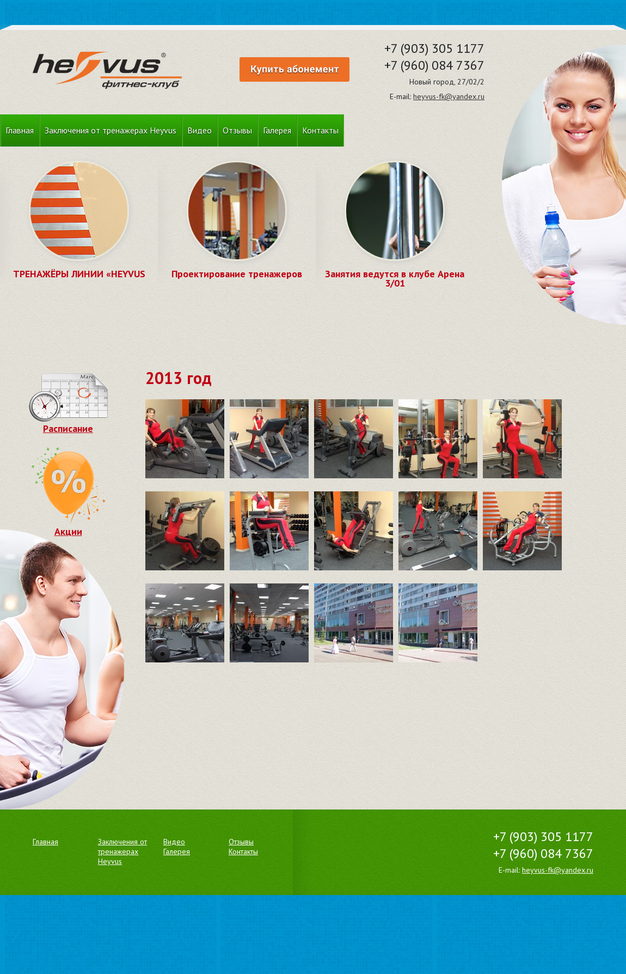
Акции (68, 526)
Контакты (320, 130)
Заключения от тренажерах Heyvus (110, 130)
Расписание (68, 423)
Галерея (277, 130)
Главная (19, 130)
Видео (199, 130)
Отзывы (237, 130)
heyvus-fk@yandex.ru (448, 96)
